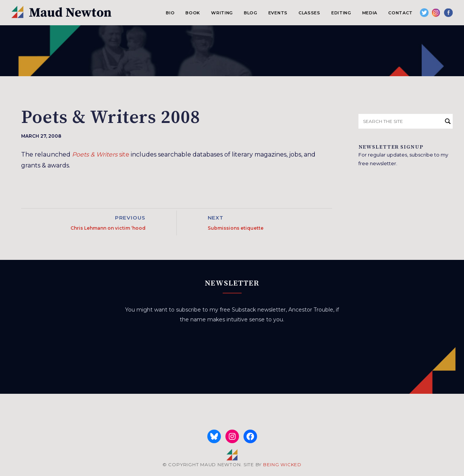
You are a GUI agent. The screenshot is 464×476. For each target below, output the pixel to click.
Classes (309, 12)
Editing (341, 12)
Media (369, 12)
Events (278, 12)
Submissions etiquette (235, 228)
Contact (400, 12)
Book (192, 12)
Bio (170, 12)
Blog (250, 12)
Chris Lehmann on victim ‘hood (107, 228)
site (100, 154)
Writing (222, 12)
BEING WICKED (282, 464)
